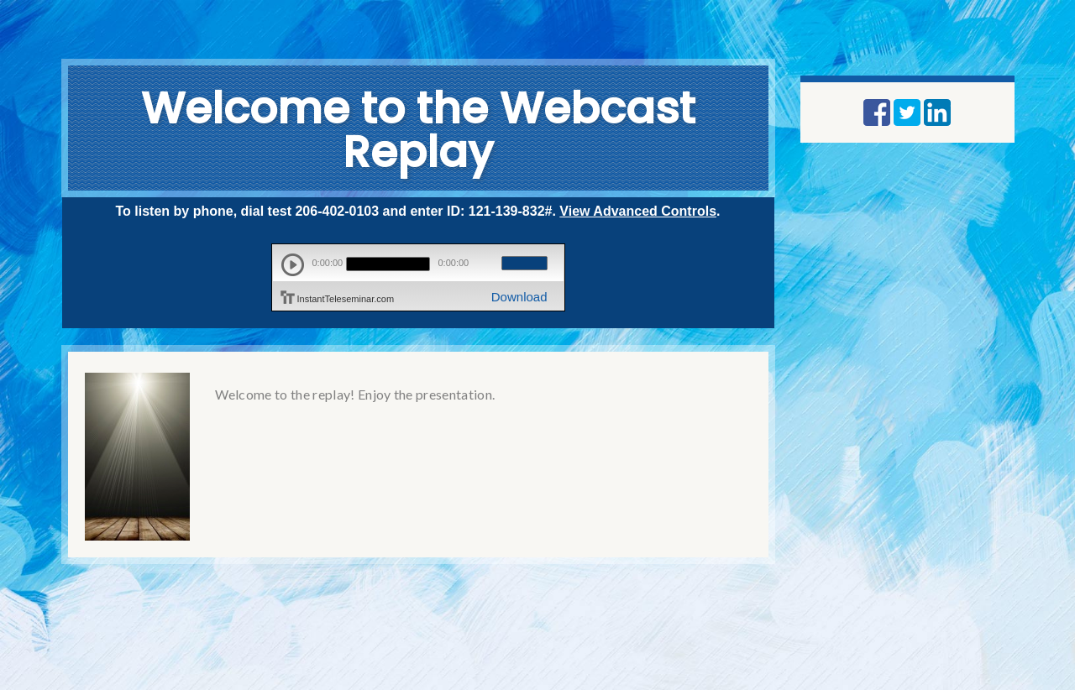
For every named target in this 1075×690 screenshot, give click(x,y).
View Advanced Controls (637, 211)
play (292, 265)
